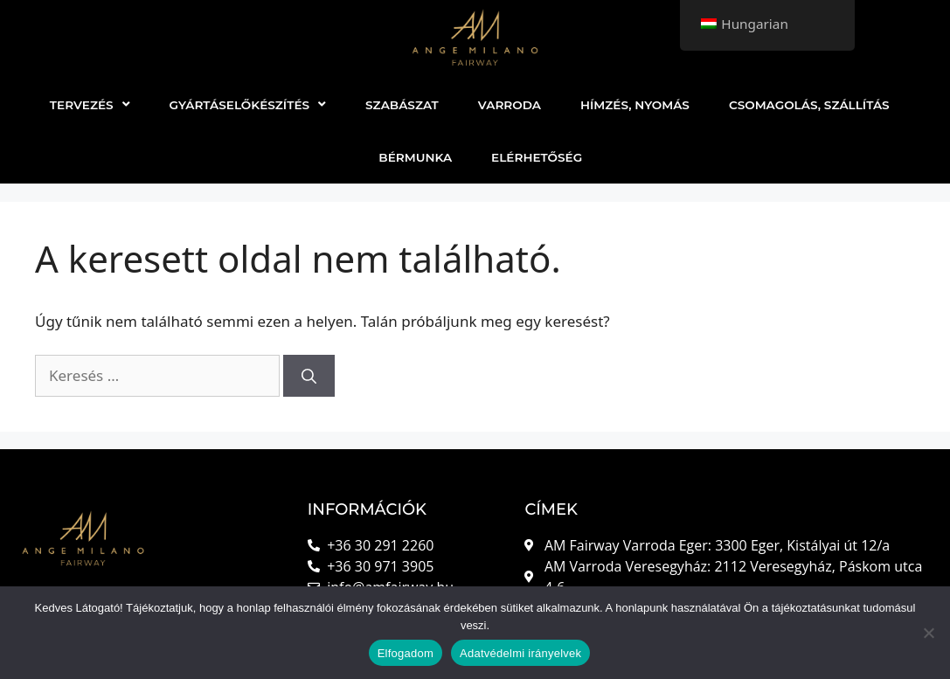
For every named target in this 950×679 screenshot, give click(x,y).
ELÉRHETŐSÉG (536, 157)
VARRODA (509, 105)
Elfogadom (405, 653)
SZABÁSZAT (402, 105)
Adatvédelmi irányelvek (520, 653)
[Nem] (928, 632)
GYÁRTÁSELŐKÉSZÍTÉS (248, 105)
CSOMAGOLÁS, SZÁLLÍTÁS (809, 105)
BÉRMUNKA (415, 157)
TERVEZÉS (90, 105)
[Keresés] (309, 376)
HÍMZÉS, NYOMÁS (635, 105)
